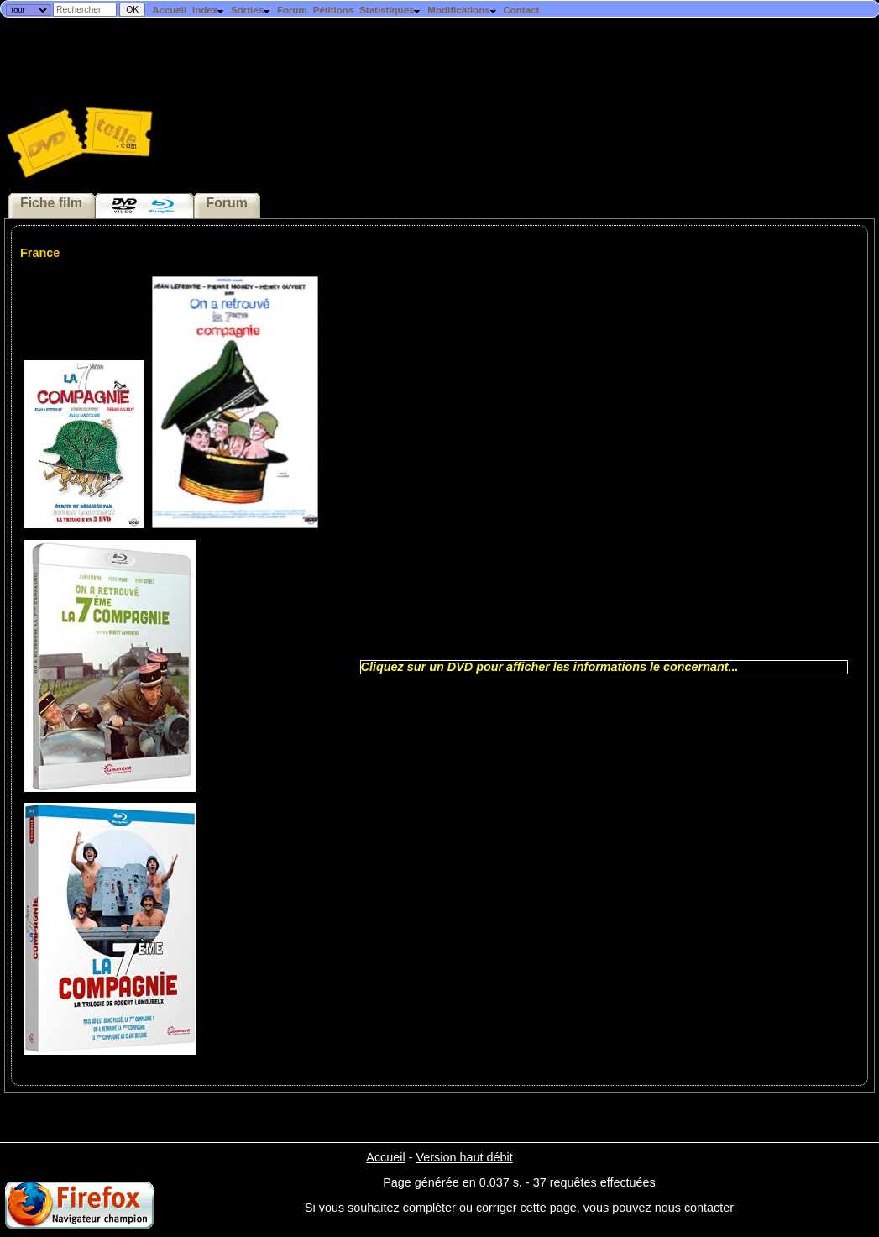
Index (208, 10)
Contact (521, 10)
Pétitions (333, 10)
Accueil (169, 10)
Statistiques (390, 10)
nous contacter (694, 1207)
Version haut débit (464, 1157)
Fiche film (51, 203)
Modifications (462, 10)
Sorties (251, 10)
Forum (292, 10)
